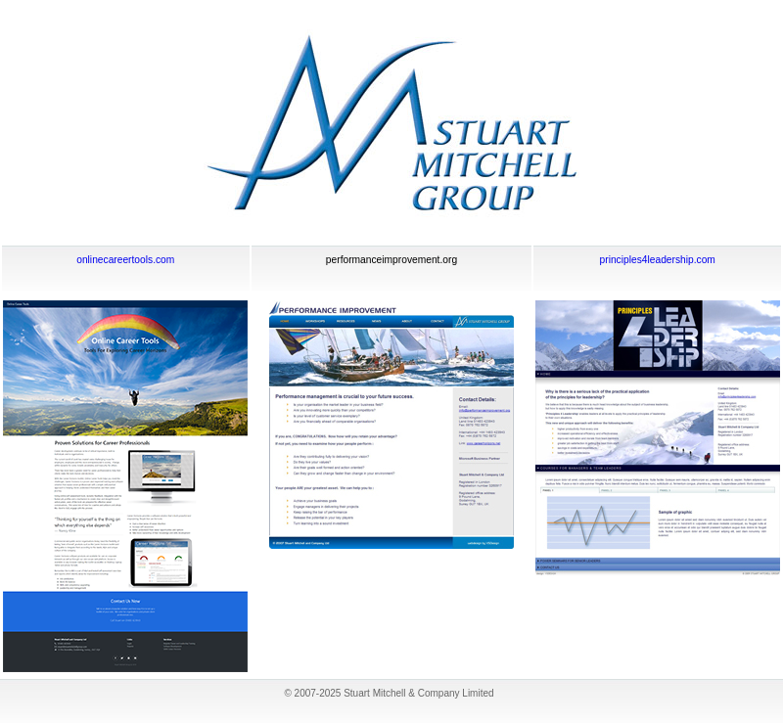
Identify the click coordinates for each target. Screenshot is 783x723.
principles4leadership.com (657, 259)
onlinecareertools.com (125, 259)
